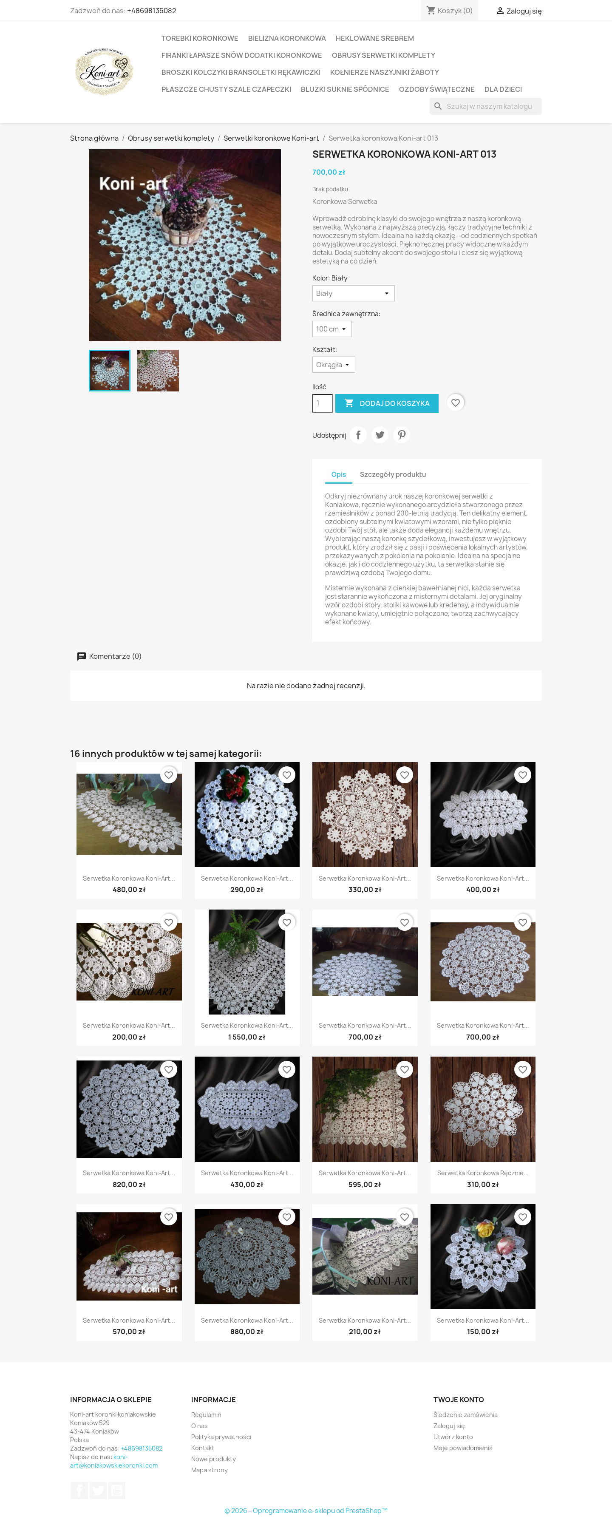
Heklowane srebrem (375, 38)
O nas (199, 1426)
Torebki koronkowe (200, 38)
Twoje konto (459, 1399)
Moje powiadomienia (463, 1448)
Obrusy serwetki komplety (383, 55)
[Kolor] (353, 293)
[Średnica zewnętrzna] (332, 329)
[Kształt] (333, 365)
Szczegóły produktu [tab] (393, 474)
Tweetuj (379, 434)
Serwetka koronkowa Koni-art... (129, 878)
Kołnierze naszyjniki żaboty (384, 72)
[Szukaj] (486, 106)
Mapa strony (209, 1470)
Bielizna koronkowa (287, 38)
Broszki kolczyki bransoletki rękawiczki (241, 72)
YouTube (116, 1490)
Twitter (98, 1490)
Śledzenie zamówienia (466, 1415)
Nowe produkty (213, 1459)
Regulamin (206, 1415)
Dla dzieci (503, 89)
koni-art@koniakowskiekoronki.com (114, 1461)
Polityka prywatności (221, 1437)
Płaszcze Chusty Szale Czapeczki (226, 89)
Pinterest (401, 434)
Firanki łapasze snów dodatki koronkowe (242, 55)
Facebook (79, 1490)
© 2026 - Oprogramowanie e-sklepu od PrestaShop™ (306, 1510)
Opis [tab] (339, 474)
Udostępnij (358, 434)
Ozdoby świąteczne (437, 89)
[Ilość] (322, 403)
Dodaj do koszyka (387, 403)
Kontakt (202, 1448)
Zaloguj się (449, 1426)
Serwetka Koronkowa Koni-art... (247, 878)
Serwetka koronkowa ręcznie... (483, 1173)
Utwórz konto (453, 1437)
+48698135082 (151, 10)
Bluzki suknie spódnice (345, 89)
